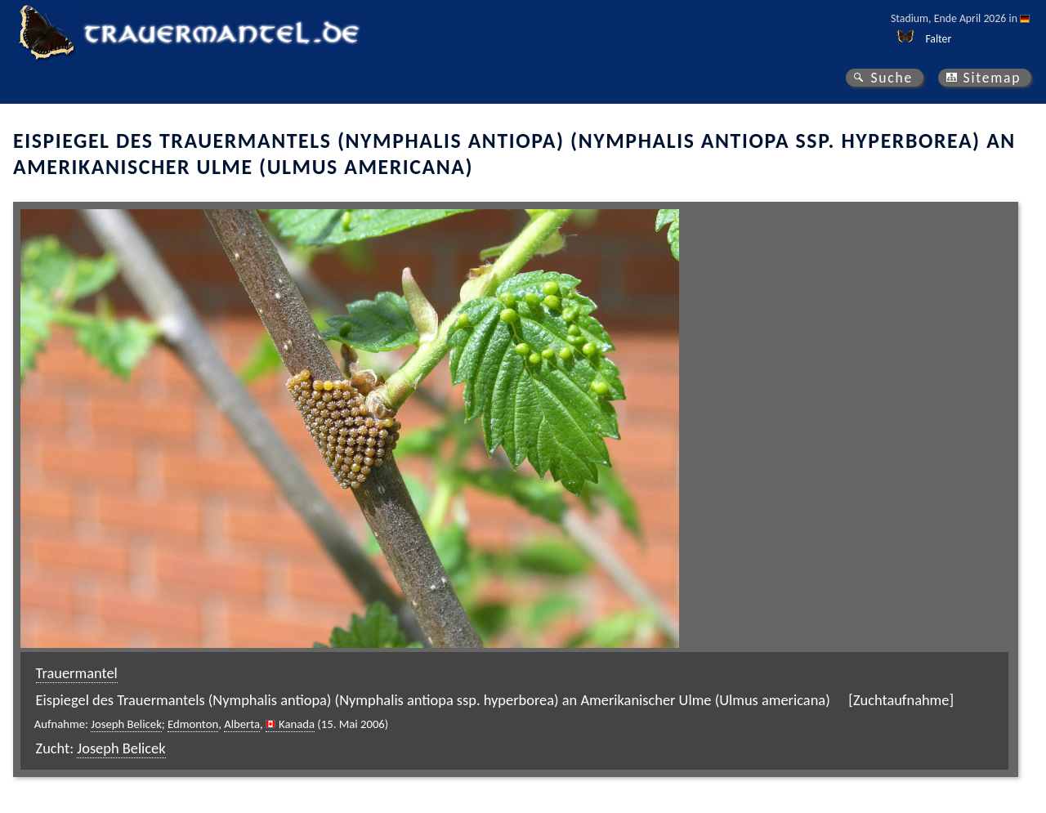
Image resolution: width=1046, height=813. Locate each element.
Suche (891, 78)
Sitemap (992, 78)
